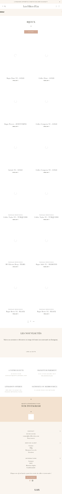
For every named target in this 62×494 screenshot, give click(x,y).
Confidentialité (31, 468)
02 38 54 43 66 (30, 434)
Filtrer (31, 31)
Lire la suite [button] (31, 351)
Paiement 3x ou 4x (31, 450)
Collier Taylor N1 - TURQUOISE (46, 217)
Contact (31, 431)
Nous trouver (31, 438)
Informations (31, 458)
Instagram (32, 480)
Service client (31, 443)
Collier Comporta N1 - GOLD (46, 124)
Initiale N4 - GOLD (15, 170)
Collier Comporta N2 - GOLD (46, 170)
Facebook (30, 480)
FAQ (31, 448)
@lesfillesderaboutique (31, 403)
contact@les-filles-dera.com (31, 436)
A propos (31, 461)
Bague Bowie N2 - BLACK (15, 312)
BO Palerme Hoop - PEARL (15, 264)
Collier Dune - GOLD (46, 78)
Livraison (31, 452)
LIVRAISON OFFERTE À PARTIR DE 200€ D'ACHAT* (31, 1)
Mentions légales (31, 465)
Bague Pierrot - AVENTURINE (15, 124)
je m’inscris (31, 477)
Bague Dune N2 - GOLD (15, 78)
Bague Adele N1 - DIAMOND (46, 264)
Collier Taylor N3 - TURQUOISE (15, 217)
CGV (31, 463)
